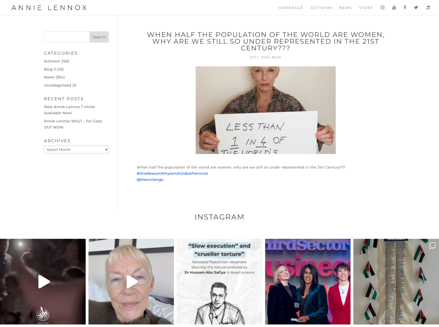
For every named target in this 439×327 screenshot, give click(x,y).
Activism (321, 8)
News (345, 8)
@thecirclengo (150, 179)
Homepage (291, 8)
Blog (277, 57)
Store (366, 8)
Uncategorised (57, 85)
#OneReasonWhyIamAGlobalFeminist (172, 173)
